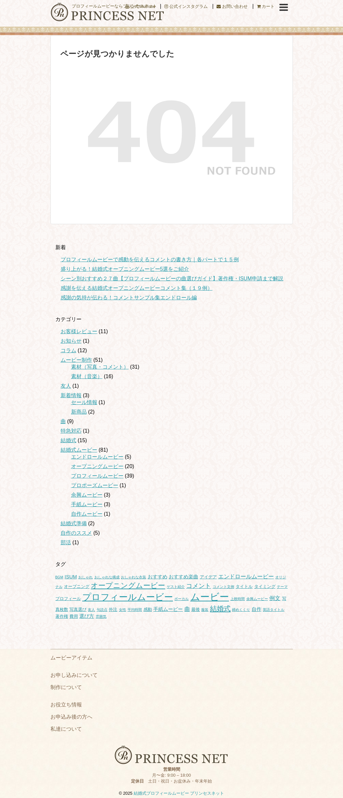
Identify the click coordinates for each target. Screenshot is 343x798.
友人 (66, 386)
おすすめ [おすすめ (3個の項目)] (157, 576)
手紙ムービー (87, 504)
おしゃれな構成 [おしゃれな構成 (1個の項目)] (107, 577)
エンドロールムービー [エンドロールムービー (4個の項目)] (246, 576)
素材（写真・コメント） (100, 367)
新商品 (79, 412)
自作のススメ (76, 533)
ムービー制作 (76, 360)
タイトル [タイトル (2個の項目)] (244, 586)
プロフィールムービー (97, 476)
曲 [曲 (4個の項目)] (187, 609)
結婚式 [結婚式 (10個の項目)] (220, 609)
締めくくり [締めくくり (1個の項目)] (241, 610)
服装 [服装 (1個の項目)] (204, 610)
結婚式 (68, 440)
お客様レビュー (79, 331)
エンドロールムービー (97, 457)
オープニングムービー (97, 466)
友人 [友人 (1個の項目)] (91, 610)
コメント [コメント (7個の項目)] (198, 585)
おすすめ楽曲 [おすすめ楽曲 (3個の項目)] (183, 576)
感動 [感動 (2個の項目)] (147, 609)
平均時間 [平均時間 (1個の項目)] (134, 610)
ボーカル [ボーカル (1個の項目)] (181, 599)
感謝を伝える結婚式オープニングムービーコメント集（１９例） (137, 288)
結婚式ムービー (79, 450)
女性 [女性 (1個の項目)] (122, 610)
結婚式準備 (74, 523)
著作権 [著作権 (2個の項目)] (61, 616)
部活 (66, 542)
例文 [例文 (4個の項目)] (274, 598)
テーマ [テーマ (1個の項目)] (282, 587)
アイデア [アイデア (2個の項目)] (208, 576)
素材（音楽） (87, 376)
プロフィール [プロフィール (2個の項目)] (68, 598)
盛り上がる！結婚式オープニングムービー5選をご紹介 (125, 269)
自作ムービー (87, 514)
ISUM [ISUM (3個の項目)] (71, 576)
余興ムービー (87, 495)
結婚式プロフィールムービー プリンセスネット (179, 793)
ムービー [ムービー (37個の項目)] (209, 596)
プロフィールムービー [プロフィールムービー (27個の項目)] (127, 597)
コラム (68, 350)
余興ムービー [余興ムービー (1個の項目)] (257, 599)
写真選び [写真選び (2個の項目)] (77, 609)
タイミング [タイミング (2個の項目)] (265, 586)
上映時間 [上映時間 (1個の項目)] (237, 599)
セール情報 (84, 402)
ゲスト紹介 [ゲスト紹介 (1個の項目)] (176, 587)
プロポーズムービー (94, 485)
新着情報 (71, 395)
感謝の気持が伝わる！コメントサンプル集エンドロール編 (129, 297)
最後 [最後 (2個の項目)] (195, 609)
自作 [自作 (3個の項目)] (256, 609)
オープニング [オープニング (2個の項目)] (76, 586)
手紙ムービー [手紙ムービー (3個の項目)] (168, 609)
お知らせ (71, 341)
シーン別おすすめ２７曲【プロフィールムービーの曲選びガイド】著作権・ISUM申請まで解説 (172, 278)
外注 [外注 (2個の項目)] (113, 609)
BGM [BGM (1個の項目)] (59, 577)
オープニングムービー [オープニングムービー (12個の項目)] (128, 585)
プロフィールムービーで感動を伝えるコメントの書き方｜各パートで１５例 (150, 259)
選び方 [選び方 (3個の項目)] (86, 616)
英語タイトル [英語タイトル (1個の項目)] (273, 610)
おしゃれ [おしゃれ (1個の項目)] (85, 577)
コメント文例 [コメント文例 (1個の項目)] (223, 587)
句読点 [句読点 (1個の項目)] (102, 610)
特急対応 (71, 431)
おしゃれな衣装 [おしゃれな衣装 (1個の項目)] (133, 577)
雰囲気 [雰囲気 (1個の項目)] (101, 616)
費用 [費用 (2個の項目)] (73, 616)
